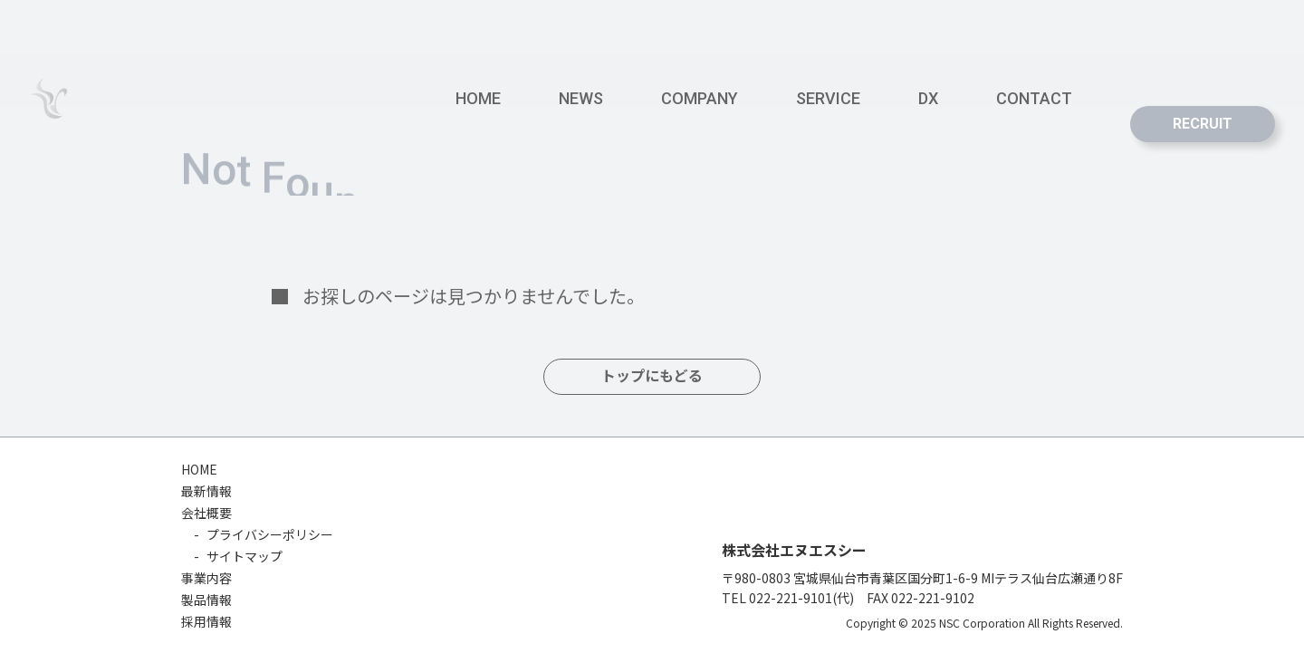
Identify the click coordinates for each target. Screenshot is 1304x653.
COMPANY (699, 98)
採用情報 (206, 621)
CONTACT (1034, 98)
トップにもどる (652, 376)
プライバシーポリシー (269, 534)
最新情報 (206, 491)
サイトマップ (244, 556)
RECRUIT (1202, 123)
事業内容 (206, 578)
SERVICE (828, 98)
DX (928, 98)
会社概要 (206, 513)
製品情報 (206, 600)
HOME (478, 98)
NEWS (581, 98)
